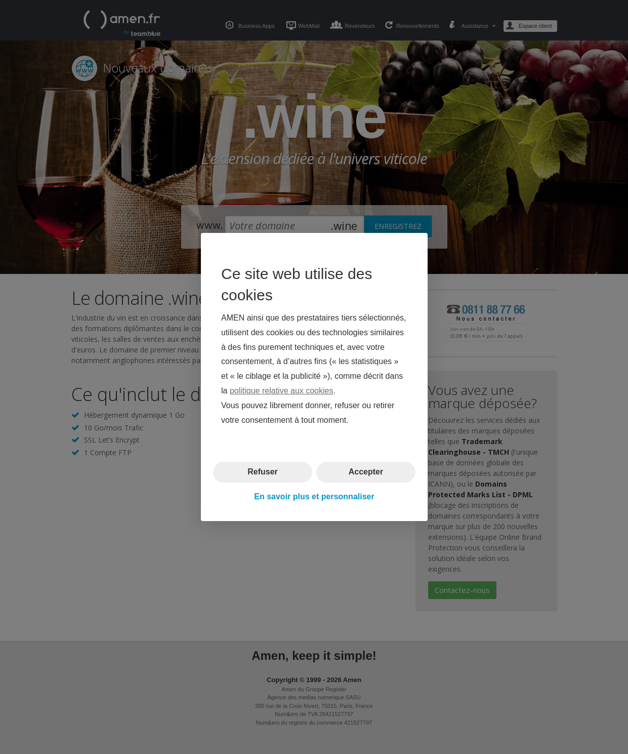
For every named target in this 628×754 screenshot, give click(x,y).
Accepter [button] (365, 471)
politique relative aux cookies (281, 390)
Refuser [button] (262, 471)
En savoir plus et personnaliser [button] (314, 496)
